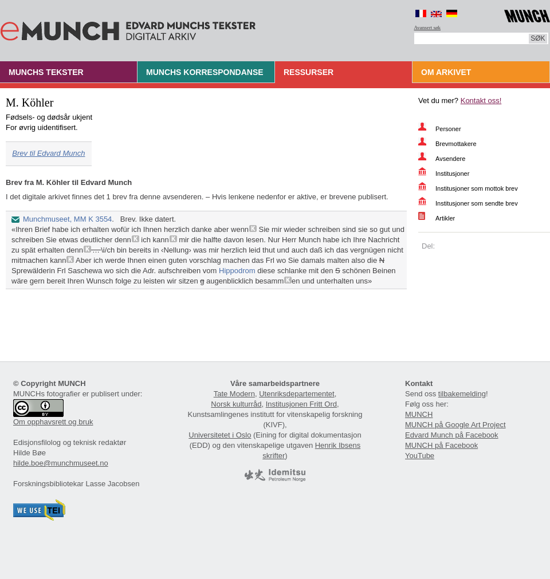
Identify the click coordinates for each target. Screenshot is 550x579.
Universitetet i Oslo (219, 435)
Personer (448, 128)
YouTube (419, 455)
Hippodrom (237, 270)
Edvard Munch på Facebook (451, 435)
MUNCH (419, 414)
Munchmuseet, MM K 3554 (67, 219)
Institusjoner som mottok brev (476, 188)
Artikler (445, 218)
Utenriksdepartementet (297, 393)
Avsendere (450, 158)
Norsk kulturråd (236, 404)
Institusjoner (452, 173)
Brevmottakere (456, 143)
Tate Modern (234, 393)
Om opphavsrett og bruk (53, 421)
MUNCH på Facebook (441, 445)
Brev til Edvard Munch (48, 153)
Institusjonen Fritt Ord (301, 404)
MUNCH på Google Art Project (455, 424)
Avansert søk (427, 27)
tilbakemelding (462, 393)
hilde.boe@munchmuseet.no (60, 463)
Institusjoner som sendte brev (476, 203)
